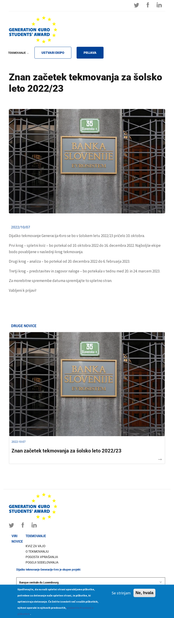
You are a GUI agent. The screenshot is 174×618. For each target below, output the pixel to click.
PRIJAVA (90, 52)
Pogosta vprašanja (42, 557)
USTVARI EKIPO (52, 52)
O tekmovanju (37, 551)
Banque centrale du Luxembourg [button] (90, 582)
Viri (14, 536)
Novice (17, 541)
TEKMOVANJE (17, 55)
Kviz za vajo (35, 546)
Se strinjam (121, 594)
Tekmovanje (36, 536)
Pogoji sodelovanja (42, 562)
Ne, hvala (144, 594)
